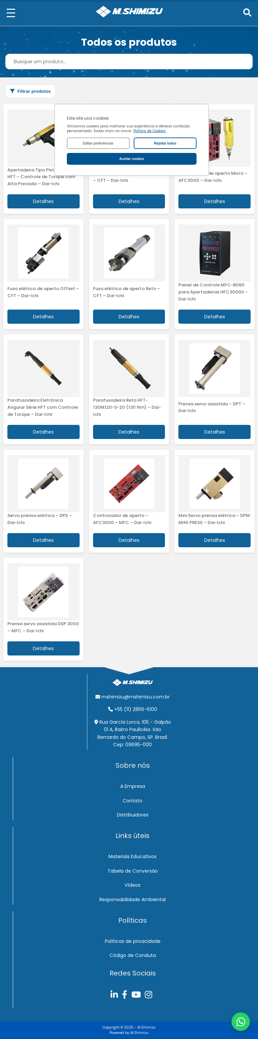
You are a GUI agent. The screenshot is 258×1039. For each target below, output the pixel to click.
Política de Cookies (150, 130)
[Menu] (10, 13)
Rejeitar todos (165, 143)
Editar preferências (98, 143)
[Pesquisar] (247, 13)
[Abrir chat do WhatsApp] (240, 1021)
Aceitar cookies (131, 159)
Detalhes (43, 201)
